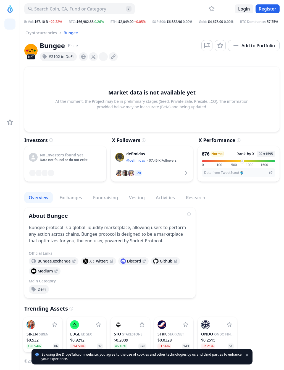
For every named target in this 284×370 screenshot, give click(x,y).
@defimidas (135, 160)
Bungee (71, 32)
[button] (152, 22)
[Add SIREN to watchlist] (54, 324)
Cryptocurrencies (41, 32)
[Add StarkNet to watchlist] (185, 324)
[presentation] (83, 56)
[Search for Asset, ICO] (79, 8)
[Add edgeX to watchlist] (98, 324)
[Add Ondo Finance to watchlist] (229, 324)
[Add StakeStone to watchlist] (142, 324)
